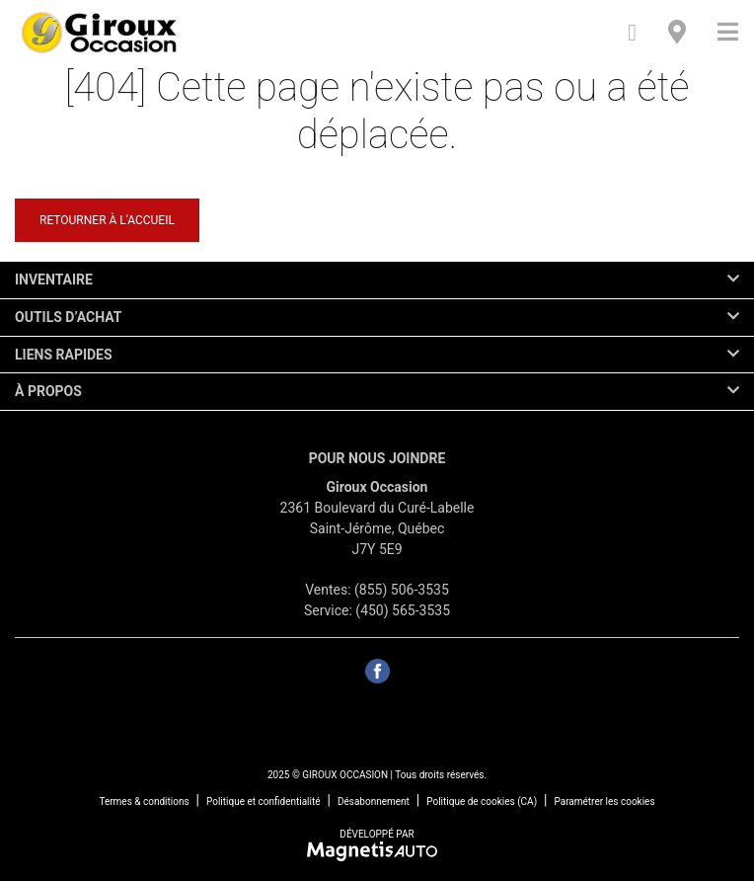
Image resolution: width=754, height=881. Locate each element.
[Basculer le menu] (720, 32)
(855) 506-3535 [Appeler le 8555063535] (401, 590)
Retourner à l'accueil (107, 220)
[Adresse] (677, 32)
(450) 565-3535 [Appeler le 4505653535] (402, 610)
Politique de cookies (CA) (481, 801)
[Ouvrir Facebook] (377, 671)
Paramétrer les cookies (604, 801)
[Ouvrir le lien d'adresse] (377, 528)
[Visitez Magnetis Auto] (377, 850)
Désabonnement (374, 801)
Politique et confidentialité (263, 801)
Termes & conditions (143, 801)
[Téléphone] (632, 32)
